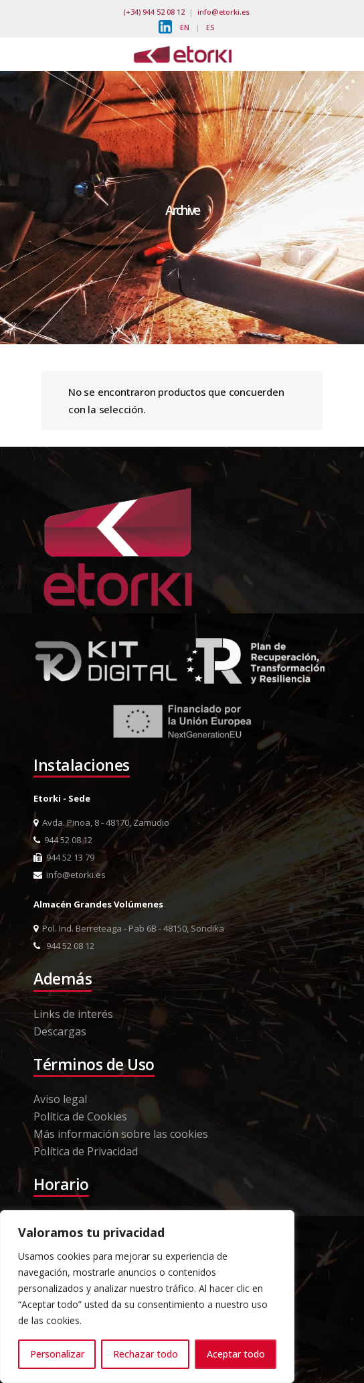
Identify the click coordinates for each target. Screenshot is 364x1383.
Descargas (59, 1031)
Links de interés (73, 1014)
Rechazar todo (145, 1354)
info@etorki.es (223, 12)
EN (184, 27)
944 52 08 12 (62, 840)
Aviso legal (60, 1099)
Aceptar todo (236, 1354)
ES (210, 27)
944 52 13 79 (63, 857)
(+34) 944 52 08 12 (154, 12)
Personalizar (57, 1354)
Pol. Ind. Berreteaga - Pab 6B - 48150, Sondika (128, 928)
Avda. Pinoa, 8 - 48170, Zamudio (101, 822)
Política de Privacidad (85, 1151)
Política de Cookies (80, 1116)
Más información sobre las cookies (120, 1133)
